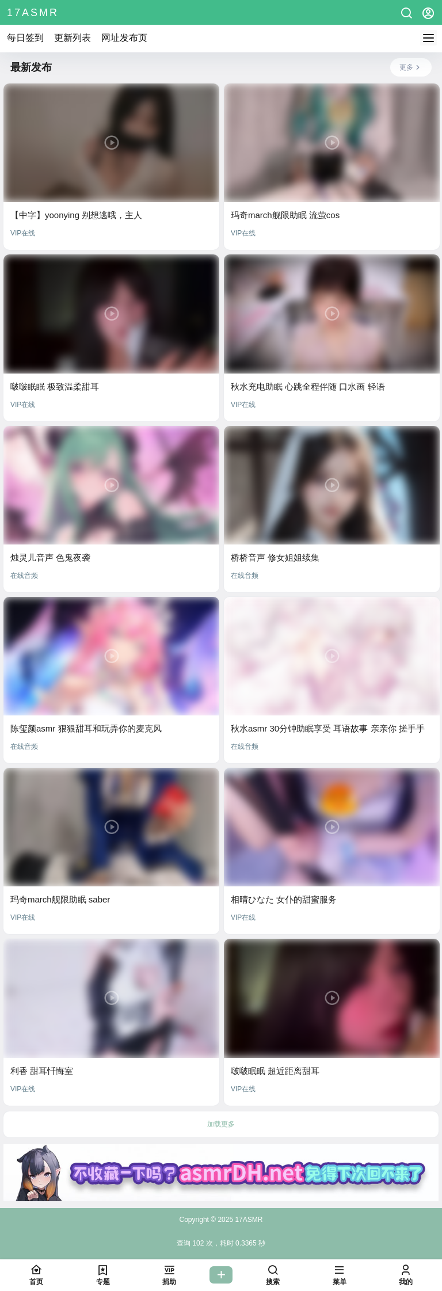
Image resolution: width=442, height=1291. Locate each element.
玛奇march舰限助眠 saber (60, 899)
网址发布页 (124, 38)
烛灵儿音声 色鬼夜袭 (50, 557)
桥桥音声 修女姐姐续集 (275, 557)
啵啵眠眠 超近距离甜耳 (275, 1071)
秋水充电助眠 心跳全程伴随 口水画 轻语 (308, 386)
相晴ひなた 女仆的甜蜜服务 (284, 899)
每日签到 (25, 38)
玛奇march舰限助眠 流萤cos (285, 215)
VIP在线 (22, 233)
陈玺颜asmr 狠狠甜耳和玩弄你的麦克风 (86, 728)
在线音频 (24, 576)
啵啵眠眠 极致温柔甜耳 (54, 386)
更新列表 (72, 38)
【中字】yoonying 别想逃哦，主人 (76, 215)
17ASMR (247, 1220)
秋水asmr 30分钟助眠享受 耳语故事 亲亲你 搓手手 (328, 728)
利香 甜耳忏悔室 (41, 1071)
